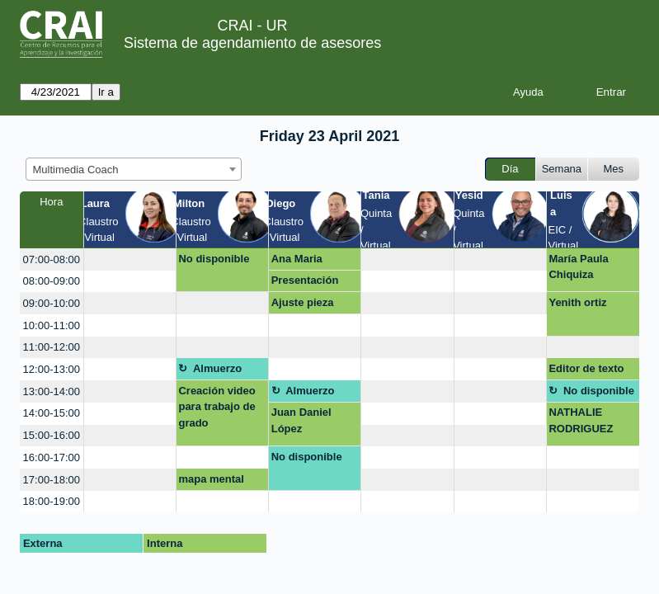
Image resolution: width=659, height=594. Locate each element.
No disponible (213, 258)
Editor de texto (586, 368)
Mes (614, 169)
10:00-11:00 (51, 325)
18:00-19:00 (51, 501)
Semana (561, 169)
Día (509, 169)
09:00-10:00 (51, 303)
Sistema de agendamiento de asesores (252, 43)
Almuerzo (217, 368)
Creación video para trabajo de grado (216, 406)
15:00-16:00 (51, 435)
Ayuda (528, 92)
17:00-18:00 (51, 480)
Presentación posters (305, 283)
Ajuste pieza (302, 302)
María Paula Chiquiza (578, 266)
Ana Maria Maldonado (299, 261)
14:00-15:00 (51, 413)
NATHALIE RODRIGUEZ (580, 420)
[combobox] (134, 169)
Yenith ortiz (577, 302)
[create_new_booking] (130, 259)
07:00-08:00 (51, 259)
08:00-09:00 (51, 281)
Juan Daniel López (301, 420)
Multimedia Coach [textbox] (76, 169)
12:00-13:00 (51, 369)
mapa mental (210, 479)
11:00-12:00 (51, 347)
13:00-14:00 (51, 391)
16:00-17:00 (51, 457)
